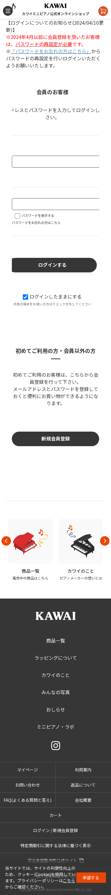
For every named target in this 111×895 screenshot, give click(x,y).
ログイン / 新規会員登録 (55, 830)
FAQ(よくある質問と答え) (28, 800)
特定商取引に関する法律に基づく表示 (55, 845)
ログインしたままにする (52, 296)
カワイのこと (55, 674)
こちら (69, 880)
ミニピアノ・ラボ (55, 726)
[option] (30, 550)
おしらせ (55, 709)
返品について (83, 785)
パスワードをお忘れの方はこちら (36, 222)
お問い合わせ (27, 785)
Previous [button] (6, 541)
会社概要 (83, 800)
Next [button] (105, 541)
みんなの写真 (55, 692)
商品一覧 (55, 640)
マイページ (27, 770)
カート (55, 815)
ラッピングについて (55, 657)
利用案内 (83, 770)
